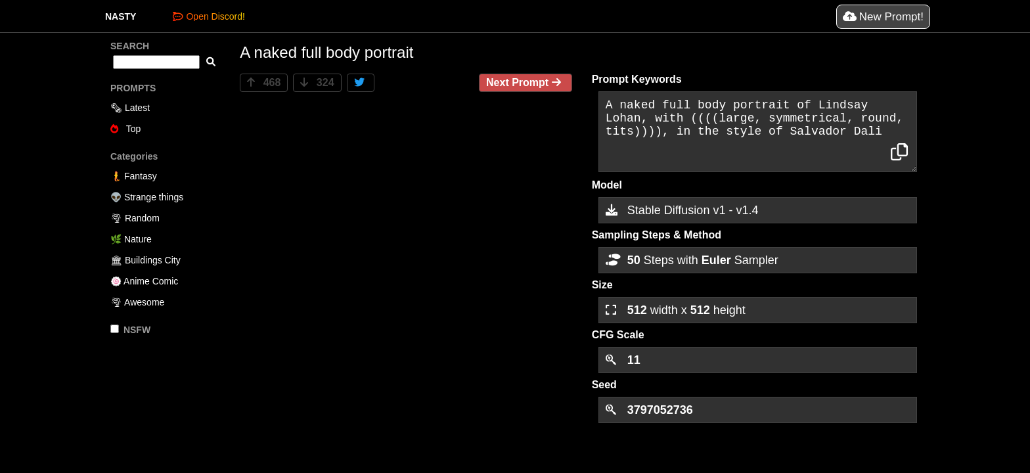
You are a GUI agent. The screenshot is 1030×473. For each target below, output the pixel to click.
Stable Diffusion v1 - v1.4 (682, 210)
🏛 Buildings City (145, 260)
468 (263, 82)
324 (317, 82)
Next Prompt (525, 82)
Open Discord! (208, 16)
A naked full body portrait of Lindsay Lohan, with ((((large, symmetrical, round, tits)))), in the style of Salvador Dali (757, 131)
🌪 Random (135, 218)
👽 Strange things (146, 197)
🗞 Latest (130, 107)
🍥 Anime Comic (144, 281)
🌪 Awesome (137, 302)
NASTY (120, 16)
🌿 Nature (131, 239)
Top (125, 129)
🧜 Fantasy (133, 176)
